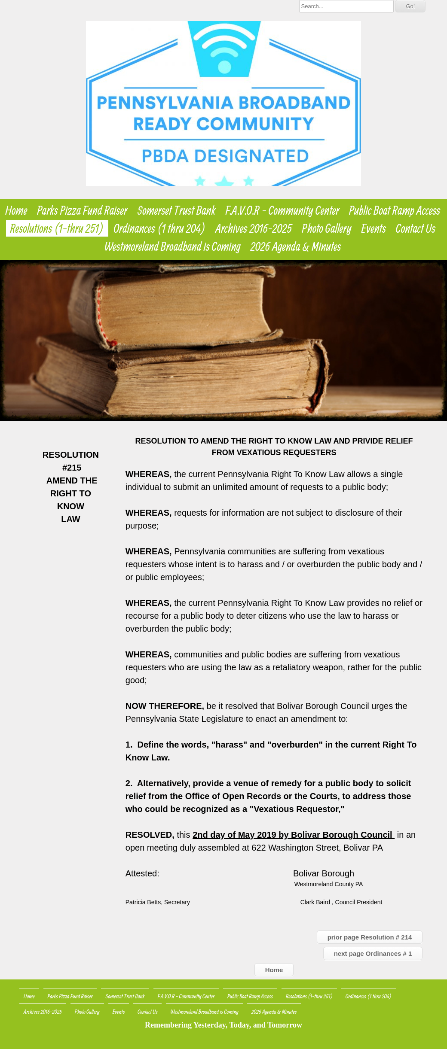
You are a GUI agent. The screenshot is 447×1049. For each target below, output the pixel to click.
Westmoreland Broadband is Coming (172, 246)
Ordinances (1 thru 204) (160, 228)
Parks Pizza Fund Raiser (82, 210)
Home (16, 210)
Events (373, 228)
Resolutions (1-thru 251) (57, 228)
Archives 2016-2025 (253, 228)
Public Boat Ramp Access (394, 210)
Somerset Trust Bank (176, 210)
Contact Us (415, 228)
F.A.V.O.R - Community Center (282, 210)
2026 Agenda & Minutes (296, 246)
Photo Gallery (327, 228)
